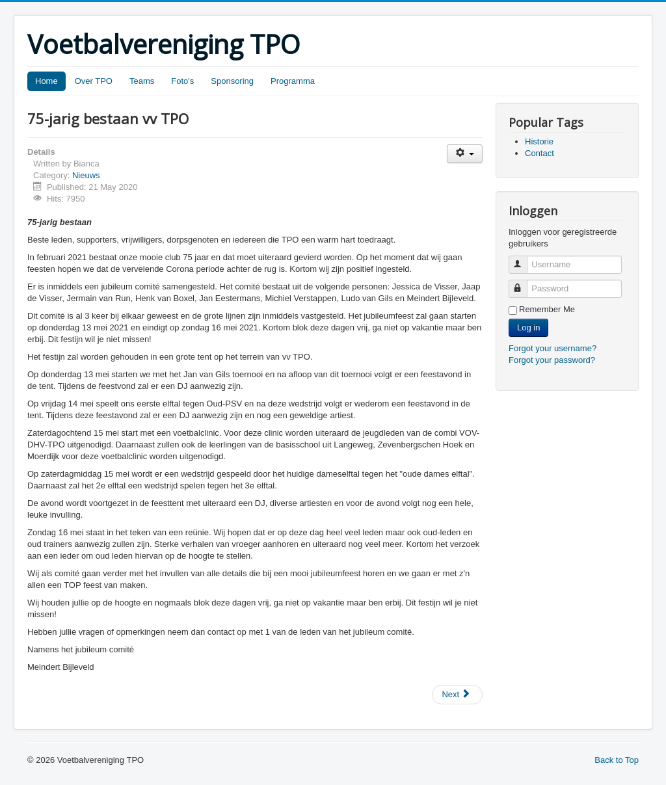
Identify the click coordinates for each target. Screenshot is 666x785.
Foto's (182, 81)
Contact (539, 153)
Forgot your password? (552, 360)
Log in (528, 327)
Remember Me (547, 309)
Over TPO (94, 81)
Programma (293, 81)
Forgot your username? (552, 348)
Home (46, 81)
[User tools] (465, 153)
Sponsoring (232, 81)
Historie (539, 141)
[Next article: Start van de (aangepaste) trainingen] (457, 694)
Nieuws (86, 175)
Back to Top (616, 760)
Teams (141, 81)
